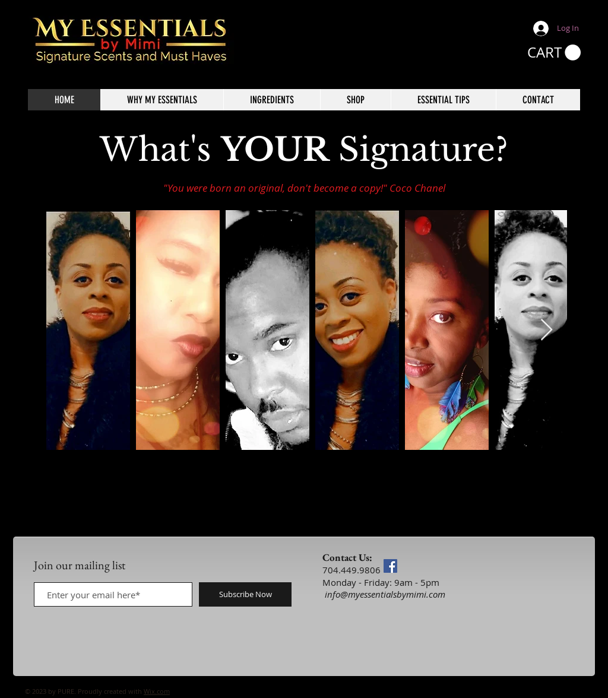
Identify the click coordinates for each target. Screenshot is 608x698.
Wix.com (157, 691)
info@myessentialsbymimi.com (385, 594)
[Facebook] (390, 566)
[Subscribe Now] (245, 594)
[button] (554, 53)
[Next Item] (546, 330)
